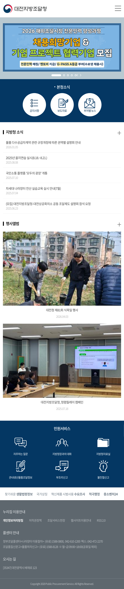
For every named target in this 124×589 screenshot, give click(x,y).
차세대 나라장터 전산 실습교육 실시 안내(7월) (33, 188)
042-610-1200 (72, 541)
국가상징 (41, 493)
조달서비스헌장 (56, 520)
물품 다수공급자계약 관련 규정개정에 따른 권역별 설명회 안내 (43, 142)
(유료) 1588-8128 (48, 547)
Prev (77, 75)
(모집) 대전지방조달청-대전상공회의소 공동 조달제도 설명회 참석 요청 (48, 203)
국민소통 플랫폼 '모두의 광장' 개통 (26, 173)
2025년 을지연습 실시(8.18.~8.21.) (26, 157)
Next (80, 75)
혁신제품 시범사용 (68, 493)
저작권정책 (35, 520)
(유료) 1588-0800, (54, 541)
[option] (19, 494)
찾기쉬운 (19, 493)
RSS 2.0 (101, 520)
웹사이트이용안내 (81, 520)
